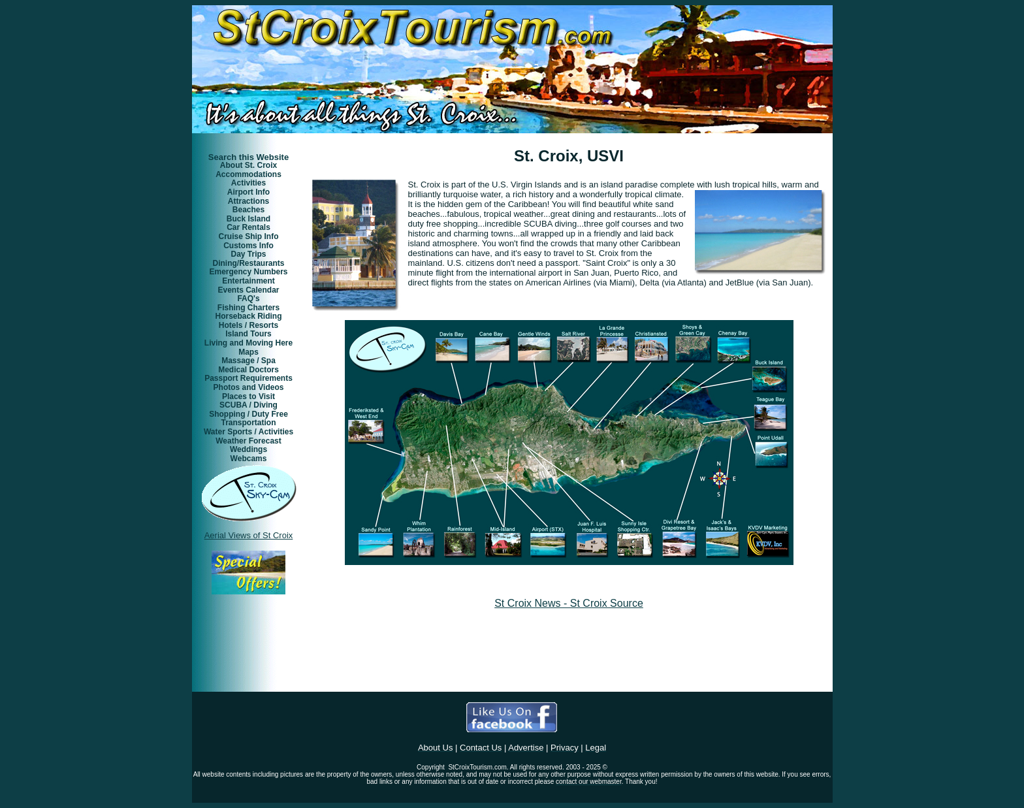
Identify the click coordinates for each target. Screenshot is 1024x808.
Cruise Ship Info (248, 236)
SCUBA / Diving (248, 405)
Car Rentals (248, 227)
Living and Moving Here (248, 342)
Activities (248, 182)
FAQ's (248, 298)
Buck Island (248, 218)
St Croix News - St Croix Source (568, 603)
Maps (248, 352)
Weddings (248, 449)
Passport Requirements (248, 378)
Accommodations (248, 174)
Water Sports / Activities (248, 431)
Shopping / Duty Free (248, 414)
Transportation (248, 422)
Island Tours (248, 333)
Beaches (248, 209)
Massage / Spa (248, 360)
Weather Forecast (248, 440)
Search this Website (248, 157)
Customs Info (248, 245)
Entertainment (248, 280)
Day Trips (248, 254)
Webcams (249, 458)
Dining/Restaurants (248, 263)
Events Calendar (248, 290)
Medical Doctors (248, 369)
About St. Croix (248, 165)
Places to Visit (248, 396)
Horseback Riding (248, 316)
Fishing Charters (248, 307)
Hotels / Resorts (248, 325)
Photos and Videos (249, 387)
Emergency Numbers (248, 271)
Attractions (248, 201)
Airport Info (248, 192)
